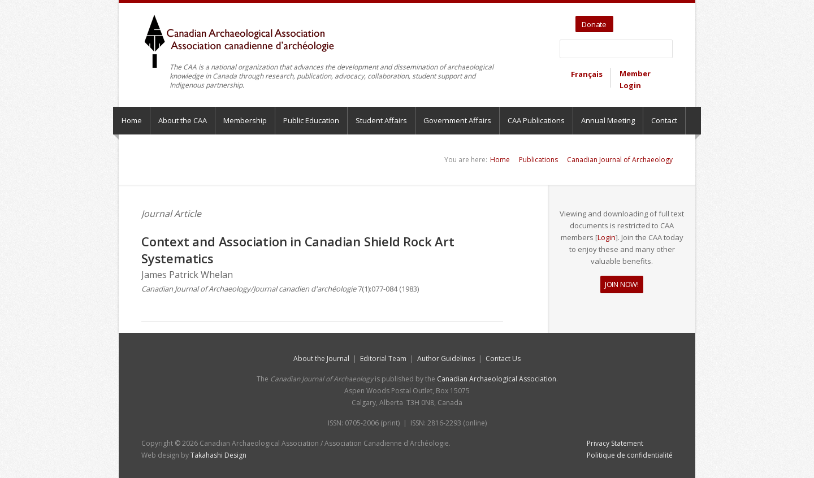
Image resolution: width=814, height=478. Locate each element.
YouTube (639, 20)
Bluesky (665, 20)
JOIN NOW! (622, 284)
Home (132, 120)
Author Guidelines (446, 358)
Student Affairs (381, 120)
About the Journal (321, 358)
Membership (245, 120)
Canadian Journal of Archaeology (620, 159)
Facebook (652, 20)
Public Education (311, 120)
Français (587, 74)
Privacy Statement (615, 443)
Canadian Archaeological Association (496, 379)
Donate (594, 24)
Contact (664, 120)
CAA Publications (536, 120)
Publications (538, 159)
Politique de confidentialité (630, 455)
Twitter (623, 20)
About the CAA (182, 120)
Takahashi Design (218, 455)
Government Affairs (457, 120)
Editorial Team (383, 358)
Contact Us (503, 358)
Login (606, 237)
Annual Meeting (608, 120)
